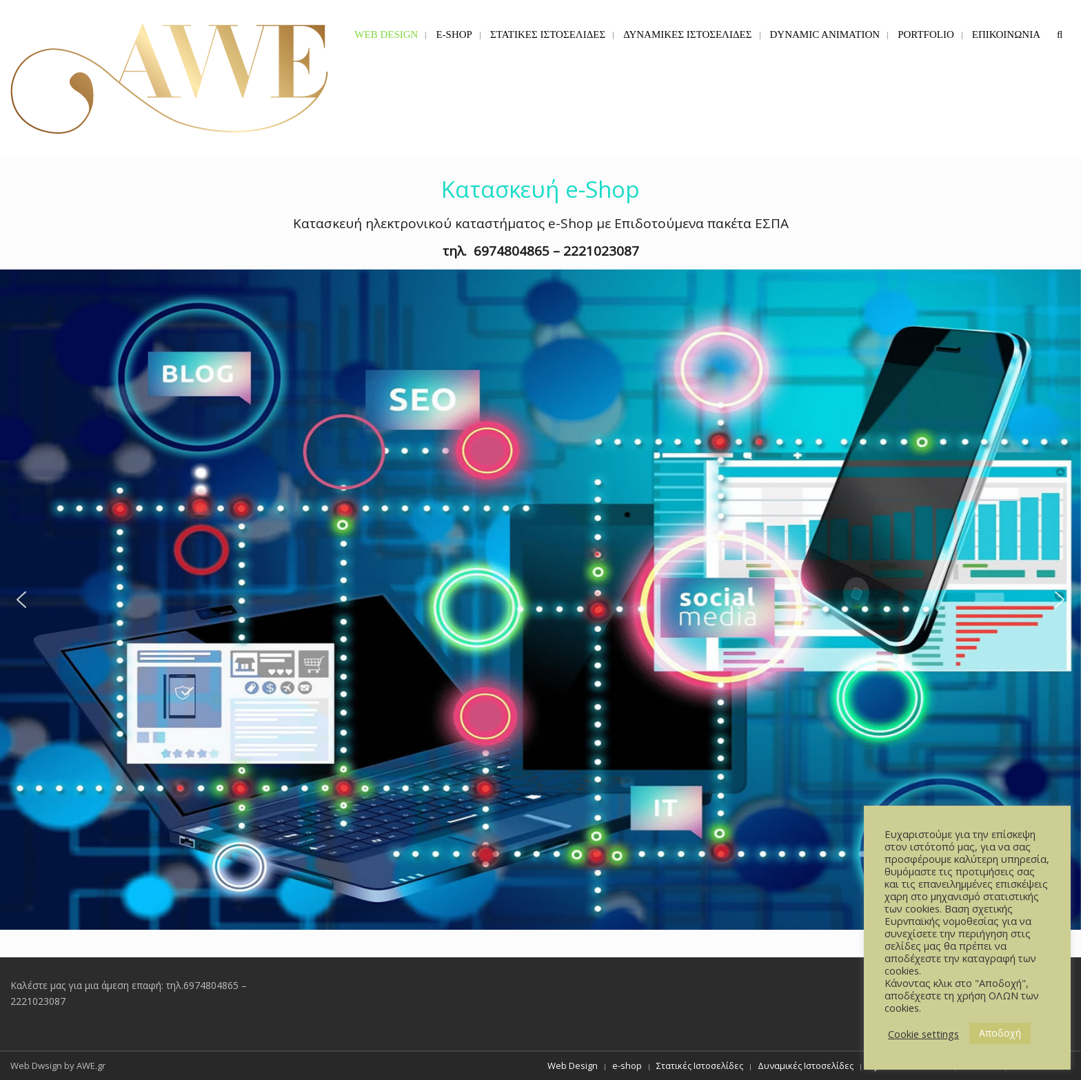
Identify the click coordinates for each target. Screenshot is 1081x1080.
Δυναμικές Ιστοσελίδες (805, 1065)
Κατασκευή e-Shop (540, 189)
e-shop (627, 1065)
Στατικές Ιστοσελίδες (699, 1065)
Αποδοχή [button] (1000, 1032)
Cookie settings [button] (923, 1034)
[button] (540, 599)
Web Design (572, 1065)
